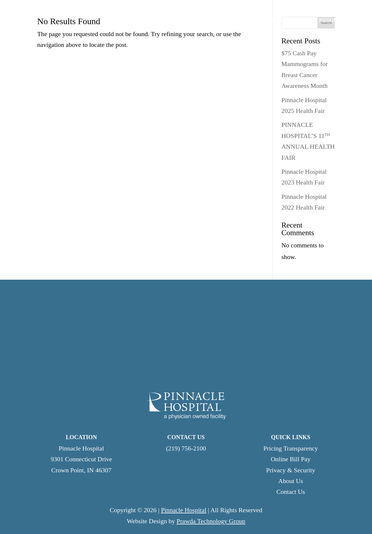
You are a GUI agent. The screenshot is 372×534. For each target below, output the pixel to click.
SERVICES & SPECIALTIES (177, 20)
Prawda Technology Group (210, 521)
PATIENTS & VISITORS (253, 20)
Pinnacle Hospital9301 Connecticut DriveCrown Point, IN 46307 (81, 459)
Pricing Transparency (290, 448)
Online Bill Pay (345, 7)
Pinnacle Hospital (183, 510)
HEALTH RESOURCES (323, 20)
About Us (290, 481)
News (283, 7)
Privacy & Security (290, 470)
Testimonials (256, 7)
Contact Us (308, 7)
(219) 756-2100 (186, 448)
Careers (221, 7)
